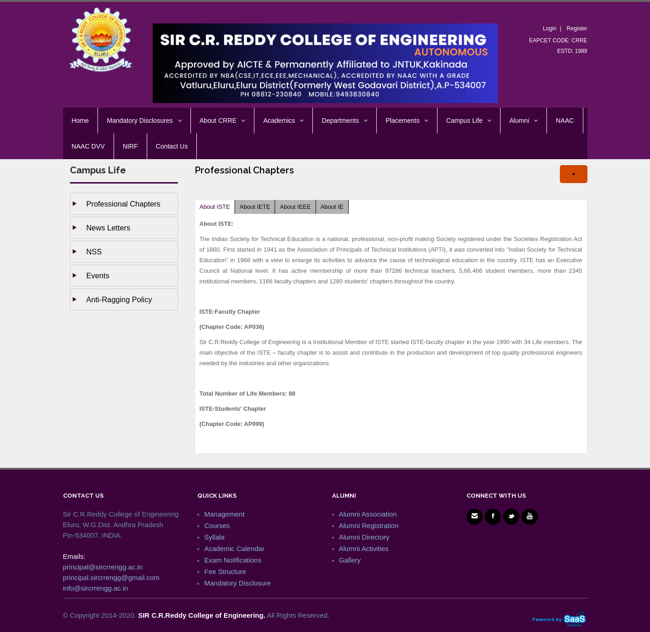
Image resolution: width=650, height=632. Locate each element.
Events (97, 275)
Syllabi (214, 537)
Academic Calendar (234, 548)
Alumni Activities (364, 548)
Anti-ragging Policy (119, 299)
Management (224, 514)
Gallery (350, 560)
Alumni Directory (364, 537)
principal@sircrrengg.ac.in (103, 567)
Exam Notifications (232, 560)
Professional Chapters (123, 204)
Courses (217, 525)
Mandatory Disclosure (237, 583)
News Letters (108, 228)
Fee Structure (225, 571)
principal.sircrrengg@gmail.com (111, 577)
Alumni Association (368, 514)
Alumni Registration (369, 525)
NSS (94, 251)
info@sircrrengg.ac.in (95, 588)
